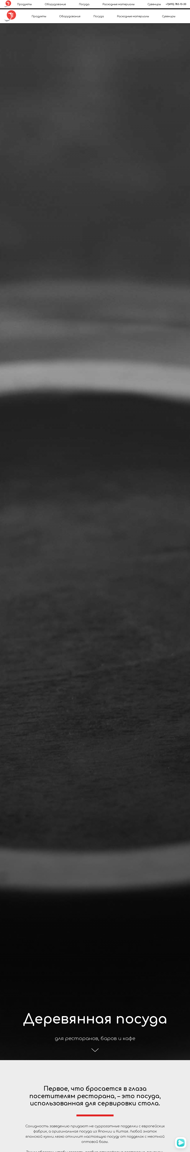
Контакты (114, 5)
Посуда (98, 16)
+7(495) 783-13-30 (14, 2)
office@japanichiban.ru (161, 4)
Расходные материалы (133, 16)
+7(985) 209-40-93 (14, 4)
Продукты (39, 16)
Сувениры (168, 16)
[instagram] (182, 4)
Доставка (96, 5)
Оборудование (69, 16)
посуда (147, 1096)
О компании (76, 5)
